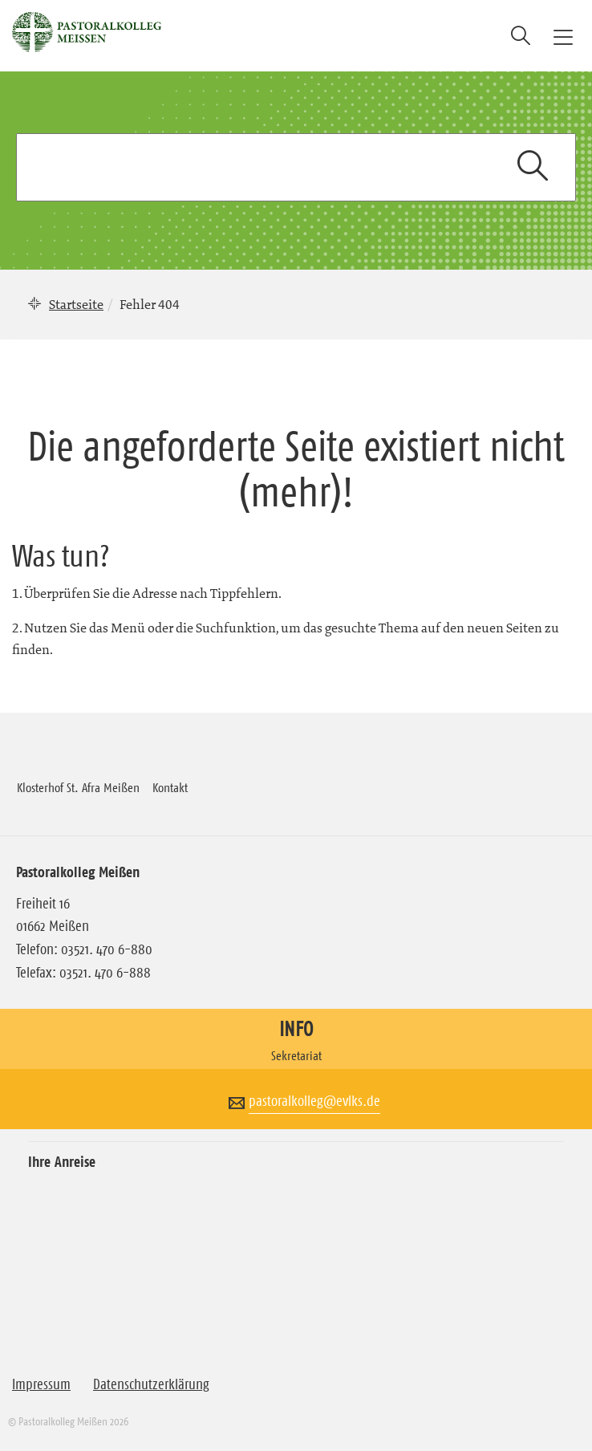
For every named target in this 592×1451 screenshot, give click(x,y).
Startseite (76, 304)
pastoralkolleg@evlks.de (314, 1101)
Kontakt (170, 787)
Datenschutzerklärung (151, 1384)
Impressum (41, 1384)
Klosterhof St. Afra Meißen (78, 787)
